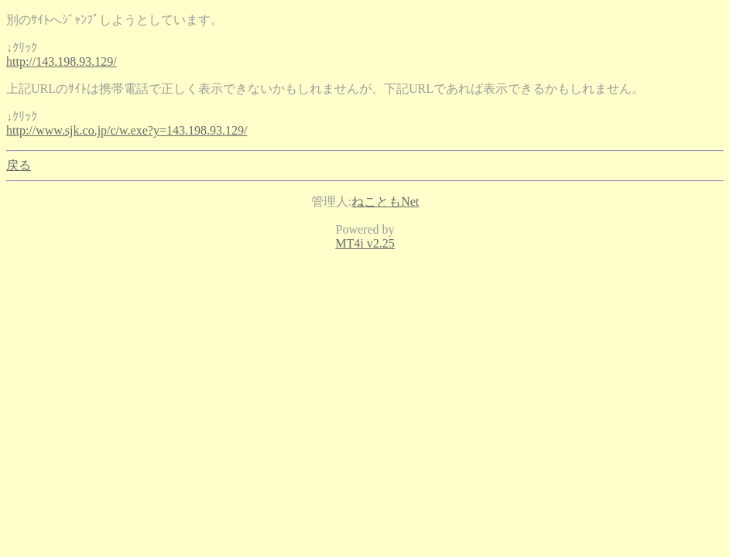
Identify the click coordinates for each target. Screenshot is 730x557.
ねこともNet (385, 201)
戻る (18, 165)
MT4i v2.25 (364, 243)
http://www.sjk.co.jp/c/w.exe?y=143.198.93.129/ (126, 130)
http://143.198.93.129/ (61, 61)
